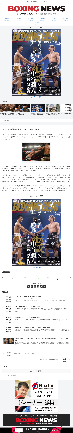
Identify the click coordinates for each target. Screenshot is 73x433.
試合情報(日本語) (6, 271)
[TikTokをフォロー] (41, 286)
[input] (36, 120)
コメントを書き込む (36, 371)
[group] (7, 110)
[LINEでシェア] (36, 278)
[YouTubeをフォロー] (38, 286)
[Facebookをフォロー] (32, 286)
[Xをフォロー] (28, 286)
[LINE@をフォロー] (44, 286)
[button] (70, 110)
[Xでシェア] (13, 278)
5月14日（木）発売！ (36, 97)
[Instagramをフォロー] (35, 286)
